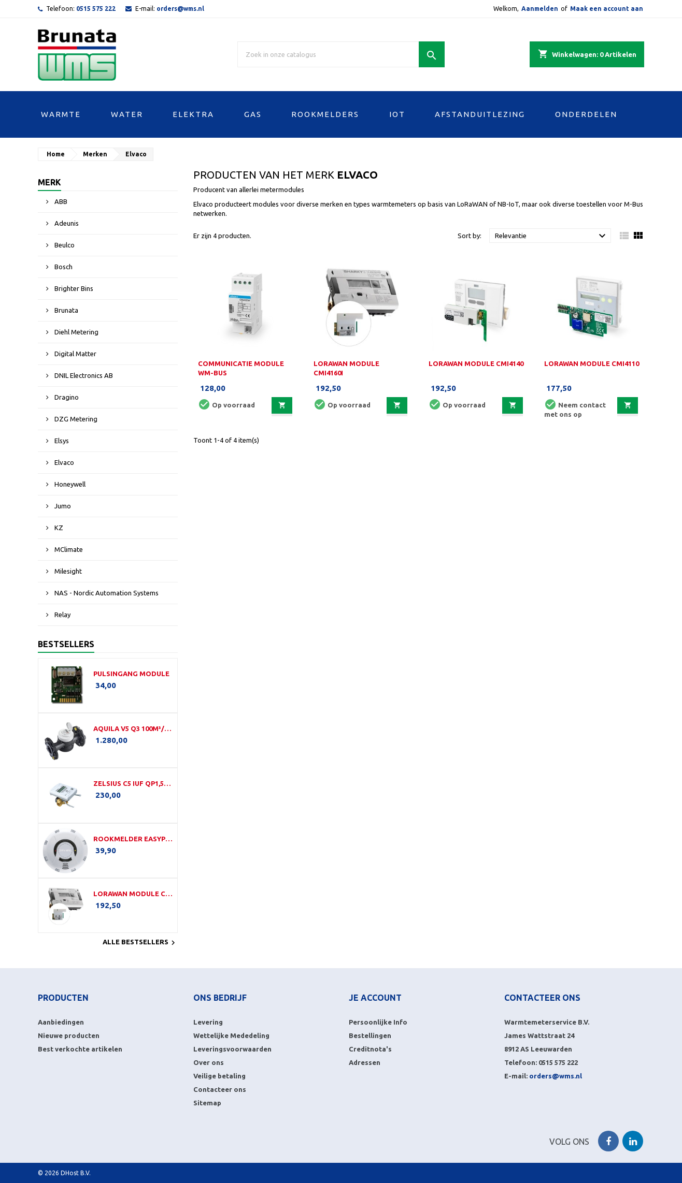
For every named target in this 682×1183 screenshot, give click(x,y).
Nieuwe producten (69, 1035)
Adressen (364, 1062)
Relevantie (551, 236)
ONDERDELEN (586, 114)
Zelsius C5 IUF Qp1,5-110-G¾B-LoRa (133, 783)
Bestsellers (66, 644)
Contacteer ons (219, 1089)
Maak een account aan (606, 8)
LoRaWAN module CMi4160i (133, 893)
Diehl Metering (75, 331)
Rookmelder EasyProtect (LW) (133, 838)
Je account (375, 997)
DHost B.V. (76, 1173)
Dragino (66, 397)
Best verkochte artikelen (80, 1049)
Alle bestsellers (140, 942)
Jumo (62, 505)
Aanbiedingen (61, 1022)
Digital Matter (74, 353)
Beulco (64, 245)
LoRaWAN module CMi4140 (476, 363)
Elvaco (63, 462)
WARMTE (61, 114)
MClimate (68, 549)
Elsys (61, 440)
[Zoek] (341, 54)
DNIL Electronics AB (83, 375)
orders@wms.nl (180, 8)
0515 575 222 (96, 8)
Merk (49, 182)
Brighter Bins (73, 288)
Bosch (63, 266)
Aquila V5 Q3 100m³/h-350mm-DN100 (133, 728)
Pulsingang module (131, 673)
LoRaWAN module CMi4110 (591, 363)
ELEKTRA (193, 114)
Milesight (67, 571)
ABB (60, 201)
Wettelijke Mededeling (231, 1035)
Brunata (65, 310)
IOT (397, 114)
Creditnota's (370, 1049)
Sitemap (207, 1102)
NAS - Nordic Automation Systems (106, 592)
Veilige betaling (219, 1075)
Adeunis (66, 223)
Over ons (208, 1062)
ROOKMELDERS (325, 114)
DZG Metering (75, 418)
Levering (208, 1022)
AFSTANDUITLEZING (480, 114)
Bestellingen (370, 1035)
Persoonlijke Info (378, 1022)
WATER (127, 114)
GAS (253, 114)
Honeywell (69, 484)
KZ (58, 527)
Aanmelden (539, 8)
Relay (61, 614)
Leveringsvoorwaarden (232, 1049)
